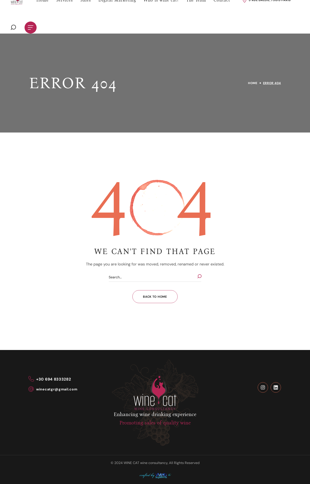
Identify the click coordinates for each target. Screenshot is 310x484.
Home (252, 83)
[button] (13, 27)
